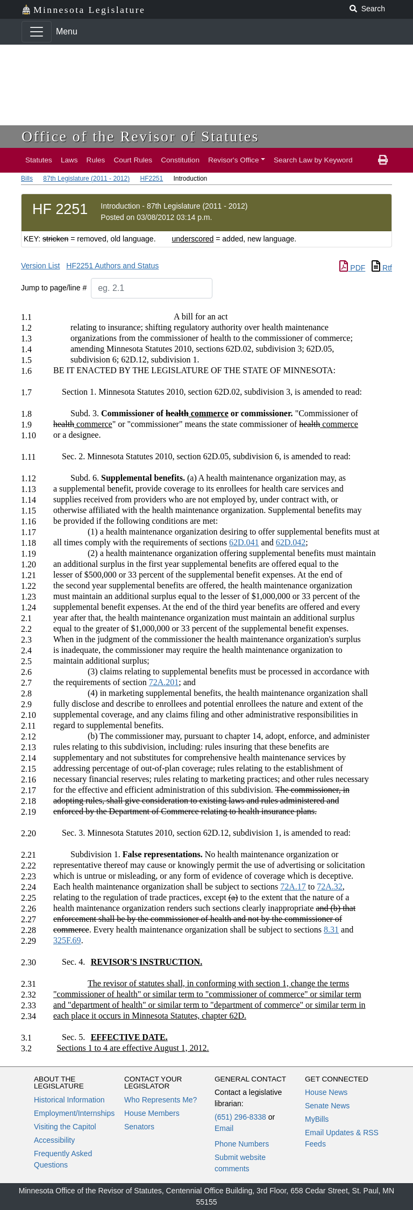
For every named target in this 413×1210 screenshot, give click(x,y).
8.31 (331, 929)
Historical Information (69, 1099)
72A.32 (330, 886)
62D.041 (244, 542)
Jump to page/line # (54, 287)
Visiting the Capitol (65, 1126)
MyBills (317, 1119)
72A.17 (293, 886)
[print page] (383, 160)
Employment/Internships (74, 1113)
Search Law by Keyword (313, 160)
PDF (352, 268)
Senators (139, 1126)
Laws (69, 160)
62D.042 (291, 542)
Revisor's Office (233, 160)
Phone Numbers (242, 1144)
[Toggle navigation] (37, 31)
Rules (96, 160)
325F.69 (67, 940)
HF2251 (151, 178)
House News (326, 1092)
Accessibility (54, 1140)
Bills (27, 178)
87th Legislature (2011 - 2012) (86, 178)
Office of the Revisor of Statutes (140, 136)
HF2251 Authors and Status (112, 265)
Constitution (180, 160)
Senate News (327, 1105)
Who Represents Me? (160, 1099)
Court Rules (132, 160)
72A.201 (164, 682)
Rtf (382, 268)
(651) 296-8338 (240, 1117)
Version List (40, 265)
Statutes (38, 160)
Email (224, 1128)
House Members (152, 1113)
